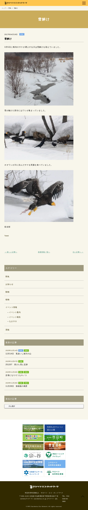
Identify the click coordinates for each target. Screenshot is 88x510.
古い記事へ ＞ (78, 252)
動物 (7, 292)
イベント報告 (15, 317)
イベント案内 (15, 312)
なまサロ (13, 321)
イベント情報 (11, 307)
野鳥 (7, 277)
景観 (7, 330)
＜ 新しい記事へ (11, 252)
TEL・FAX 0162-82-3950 (65, 498)
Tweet (6, 236)
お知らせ (9, 284)
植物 (7, 300)
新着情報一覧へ (44, 252)
